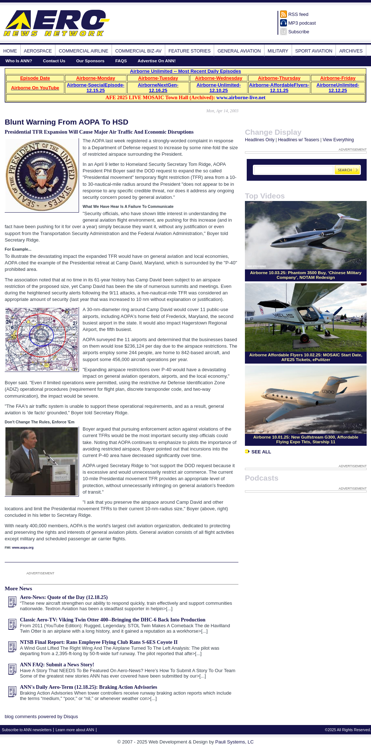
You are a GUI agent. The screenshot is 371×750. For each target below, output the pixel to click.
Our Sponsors (90, 60)
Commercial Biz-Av (138, 51)
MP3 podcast (302, 23)
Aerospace (38, 51)
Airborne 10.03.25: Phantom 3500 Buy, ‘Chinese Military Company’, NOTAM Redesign (306, 275)
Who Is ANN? (18, 60)
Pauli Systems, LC (234, 742)
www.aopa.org (22, 547)
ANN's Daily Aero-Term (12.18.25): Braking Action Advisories (88, 687)
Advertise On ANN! (157, 60)
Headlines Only (259, 139)
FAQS (121, 60)
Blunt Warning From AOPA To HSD (66, 122)
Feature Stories (189, 51)
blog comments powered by (41, 716)
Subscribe (298, 31)
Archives (350, 51)
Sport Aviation (314, 51)
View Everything (338, 139)
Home (10, 51)
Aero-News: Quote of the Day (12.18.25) (64, 597)
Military (278, 51)
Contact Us (54, 60)
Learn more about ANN (74, 730)
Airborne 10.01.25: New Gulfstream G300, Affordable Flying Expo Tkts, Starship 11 (305, 439)
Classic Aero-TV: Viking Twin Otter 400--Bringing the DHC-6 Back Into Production (112, 620)
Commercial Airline (83, 51)
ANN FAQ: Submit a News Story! (57, 664)
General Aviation (238, 51)
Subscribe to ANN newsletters (26, 730)
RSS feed (298, 14)
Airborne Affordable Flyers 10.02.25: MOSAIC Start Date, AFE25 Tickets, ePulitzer (305, 357)
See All (258, 451)
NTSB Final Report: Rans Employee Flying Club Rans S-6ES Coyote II (99, 642)
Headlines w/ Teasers (298, 139)
